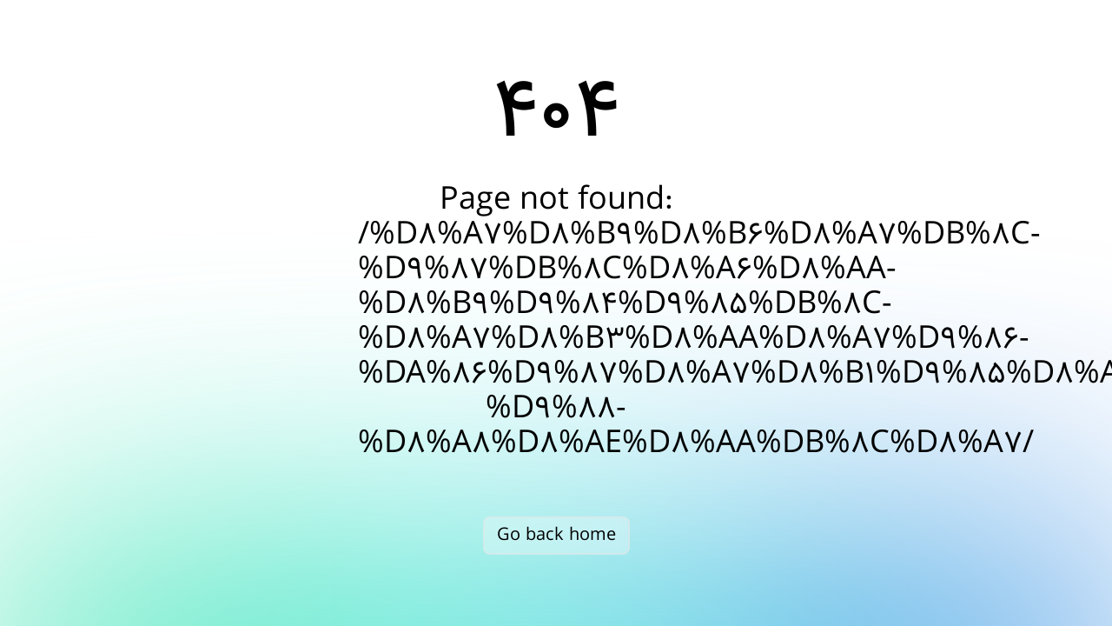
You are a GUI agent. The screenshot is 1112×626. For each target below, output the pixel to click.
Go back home (556, 535)
